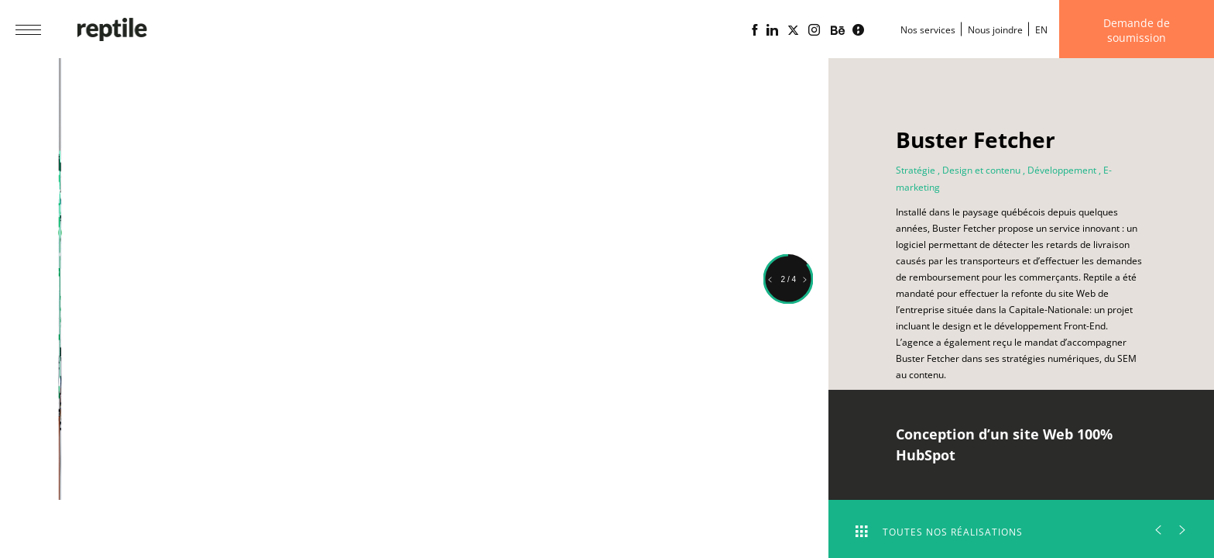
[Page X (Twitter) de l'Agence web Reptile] (793, 30)
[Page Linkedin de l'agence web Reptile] (772, 30)
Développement (1061, 170)
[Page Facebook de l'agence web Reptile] (754, 30)
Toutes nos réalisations (939, 532)
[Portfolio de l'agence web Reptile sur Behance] (838, 31)
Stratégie (915, 170)
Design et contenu (981, 170)
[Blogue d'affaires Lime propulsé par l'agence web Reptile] (858, 30)
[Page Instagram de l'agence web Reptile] (814, 30)
